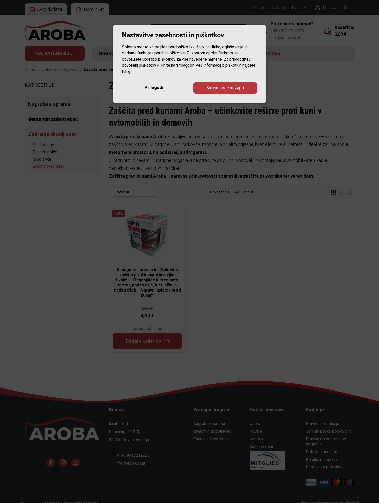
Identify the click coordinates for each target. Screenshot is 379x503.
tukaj (126, 71)
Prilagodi (153, 87)
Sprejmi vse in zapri (225, 87)
